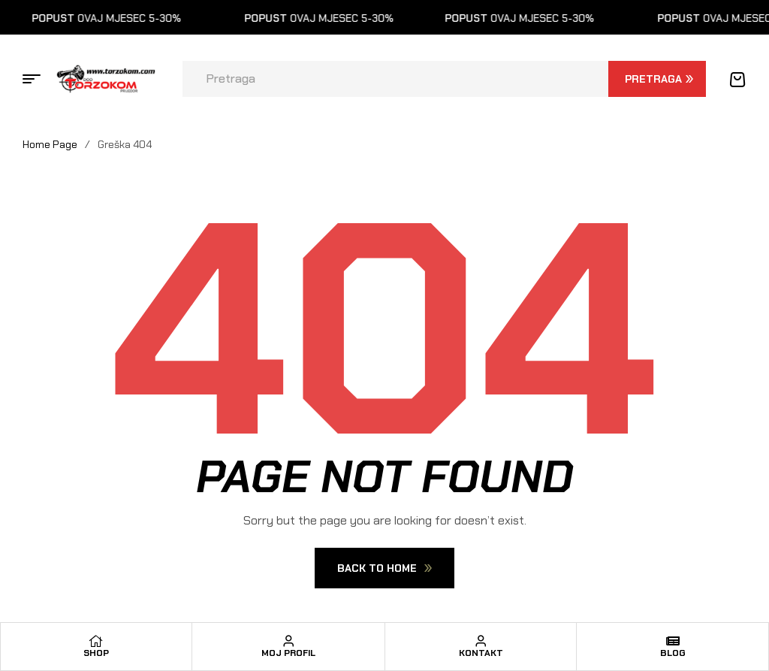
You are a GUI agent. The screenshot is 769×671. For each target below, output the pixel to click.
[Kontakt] (480, 641)
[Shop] (96, 641)
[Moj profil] (288, 641)
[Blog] (673, 641)
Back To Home (384, 568)
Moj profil (288, 653)
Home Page (50, 144)
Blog (673, 653)
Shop (96, 653)
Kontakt (481, 653)
